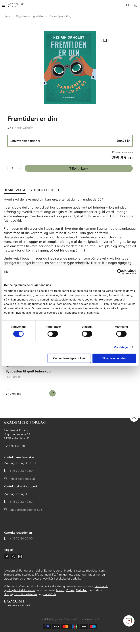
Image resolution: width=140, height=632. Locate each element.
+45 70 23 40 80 (21, 470)
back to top (134, 417)
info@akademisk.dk (23, 478)
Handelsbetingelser (50, 619)
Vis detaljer (121, 347)
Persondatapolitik (90, 619)
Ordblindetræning (26, 594)
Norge (8, 594)
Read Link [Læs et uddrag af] (105, 40)
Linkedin (20, 556)
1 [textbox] (13, 168)
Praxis (70, 590)
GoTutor (81, 590)
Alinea (60, 590)
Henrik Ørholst (22, 128)
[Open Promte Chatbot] (129, 621)
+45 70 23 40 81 (21, 501)
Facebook (6, 556)
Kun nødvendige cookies (69, 358)
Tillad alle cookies (114, 358)
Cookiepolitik (71, 619)
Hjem (7, 16)
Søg (127, 5)
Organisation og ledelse (30, 16)
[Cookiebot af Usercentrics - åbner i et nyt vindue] (120, 271)
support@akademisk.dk (26, 509)
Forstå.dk (49, 594)
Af (9, 128)
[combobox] (14, 168)
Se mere (52, 393)
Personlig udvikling (60, 16)
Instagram (13, 556)
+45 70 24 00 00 (21, 538)
